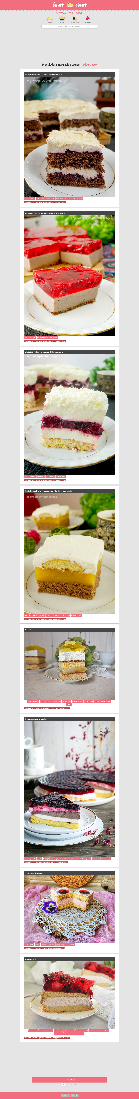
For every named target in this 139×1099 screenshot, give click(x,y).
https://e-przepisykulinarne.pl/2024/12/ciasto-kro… (50, 202)
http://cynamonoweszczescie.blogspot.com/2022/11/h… (52, 708)
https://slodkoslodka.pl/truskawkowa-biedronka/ (50, 948)
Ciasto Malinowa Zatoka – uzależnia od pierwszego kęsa (45, 213)
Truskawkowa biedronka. (34, 873)
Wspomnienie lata (31, 959)
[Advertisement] (69, 45)
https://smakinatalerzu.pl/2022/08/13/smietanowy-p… (51, 862)
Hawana (28, 630)
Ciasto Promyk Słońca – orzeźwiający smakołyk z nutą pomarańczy (49, 491)
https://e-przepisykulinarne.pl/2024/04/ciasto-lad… (50, 480)
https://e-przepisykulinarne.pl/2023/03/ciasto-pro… (50, 619)
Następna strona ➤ (69, 1080)
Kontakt (74, 1095)
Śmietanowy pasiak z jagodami (36, 719)
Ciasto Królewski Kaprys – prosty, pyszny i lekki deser (44, 74)
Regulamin (65, 1095)
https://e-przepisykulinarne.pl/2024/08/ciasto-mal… (50, 341)
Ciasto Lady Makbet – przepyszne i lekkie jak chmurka (44, 352)
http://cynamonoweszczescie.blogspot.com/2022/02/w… (52, 1038)
